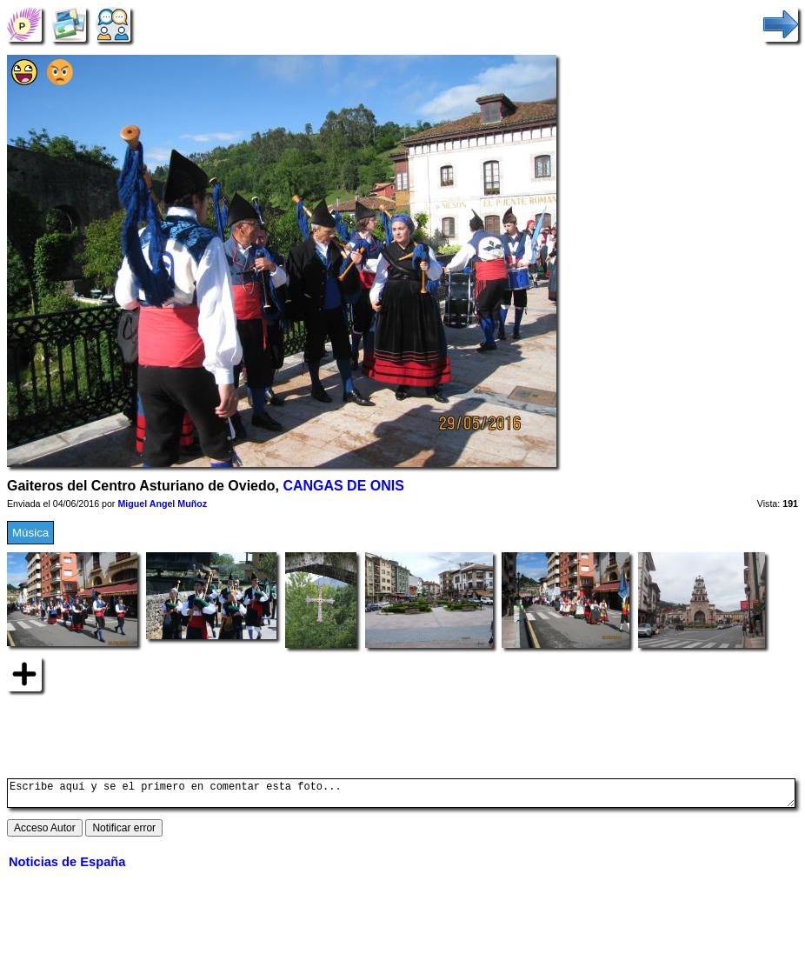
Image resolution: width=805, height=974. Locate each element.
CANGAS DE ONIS (343, 485)
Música (30, 532)
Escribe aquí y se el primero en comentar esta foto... (401, 795)
